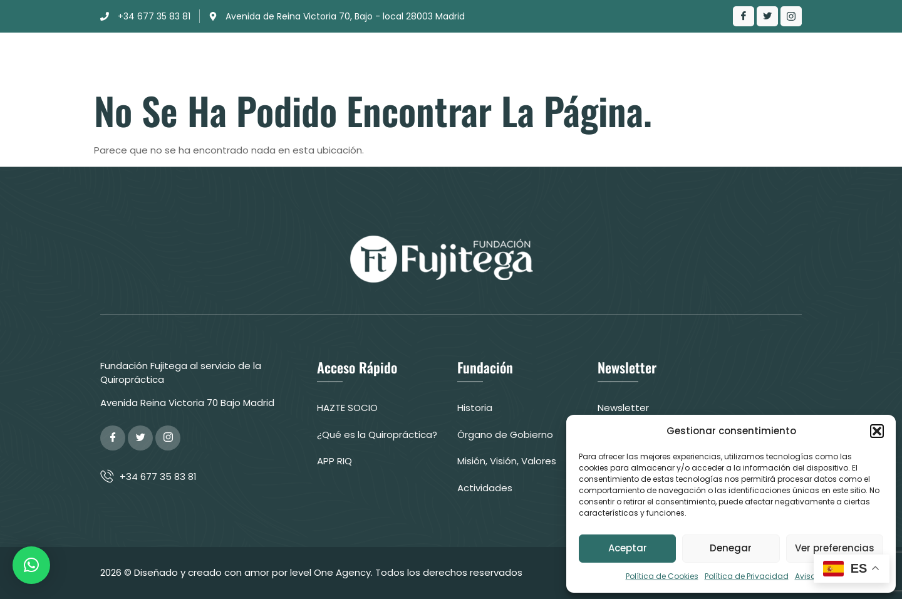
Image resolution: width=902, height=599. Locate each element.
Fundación (300, 59)
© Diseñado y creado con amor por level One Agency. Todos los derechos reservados (323, 572)
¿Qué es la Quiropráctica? (560, 59)
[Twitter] (767, 16)
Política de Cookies (662, 576)
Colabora (747, 59)
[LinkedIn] (791, 16)
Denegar (731, 548)
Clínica (370, 59)
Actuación (442, 59)
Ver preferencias (834, 548)
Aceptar (627, 548)
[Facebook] (743, 16)
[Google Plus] (167, 438)
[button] (877, 431)
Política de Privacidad (747, 576)
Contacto (669, 59)
